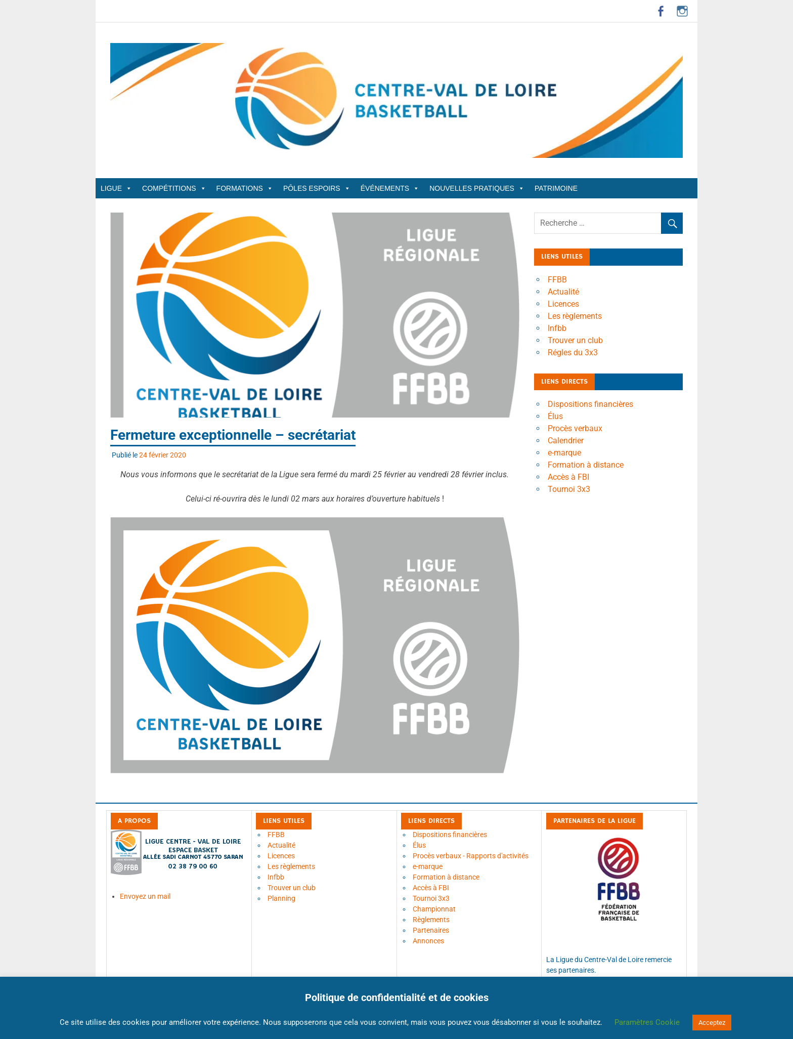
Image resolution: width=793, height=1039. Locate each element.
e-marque (564, 453)
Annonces (428, 941)
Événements (390, 188)
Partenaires (431, 930)
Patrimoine (556, 188)
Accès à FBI (568, 477)
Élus (555, 416)
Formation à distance (586, 465)
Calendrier (566, 440)
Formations (244, 188)
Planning (281, 898)
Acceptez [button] (711, 1022)
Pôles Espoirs (316, 188)
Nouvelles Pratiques (476, 188)
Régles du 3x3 (573, 352)
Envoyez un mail (145, 896)
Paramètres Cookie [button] (647, 1022)
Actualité (563, 292)
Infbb (557, 328)
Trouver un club (575, 340)
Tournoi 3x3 (569, 489)
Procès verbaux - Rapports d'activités (470, 856)
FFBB (557, 279)
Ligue (116, 188)
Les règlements (575, 316)
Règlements (431, 920)
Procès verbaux (575, 428)
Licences (563, 304)
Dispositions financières (590, 404)
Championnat (434, 909)
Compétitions (174, 188)
